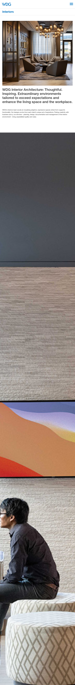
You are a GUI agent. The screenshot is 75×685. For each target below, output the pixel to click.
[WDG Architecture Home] (6, 4)
